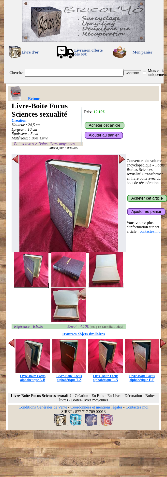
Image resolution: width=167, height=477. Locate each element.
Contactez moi (137, 407)
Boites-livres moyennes (56, 144)
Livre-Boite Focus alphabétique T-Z (69, 376)
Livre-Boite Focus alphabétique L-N (105, 376)
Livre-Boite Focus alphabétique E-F (142, 376)
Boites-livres (24, 144)
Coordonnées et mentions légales (96, 407)
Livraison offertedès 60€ (88, 52)
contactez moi (150, 231)
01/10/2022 (72, 148)
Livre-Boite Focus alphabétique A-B (32, 376)
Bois (34, 138)
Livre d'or (30, 52)
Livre (44, 138)
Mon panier (142, 52)
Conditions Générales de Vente (42, 407)
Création (19, 120)
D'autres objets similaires (83, 334)
